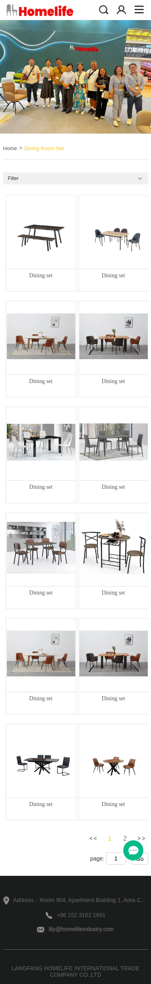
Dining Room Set (44, 148)
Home (10, 148)
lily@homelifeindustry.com (81, 929)
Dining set (41, 275)
